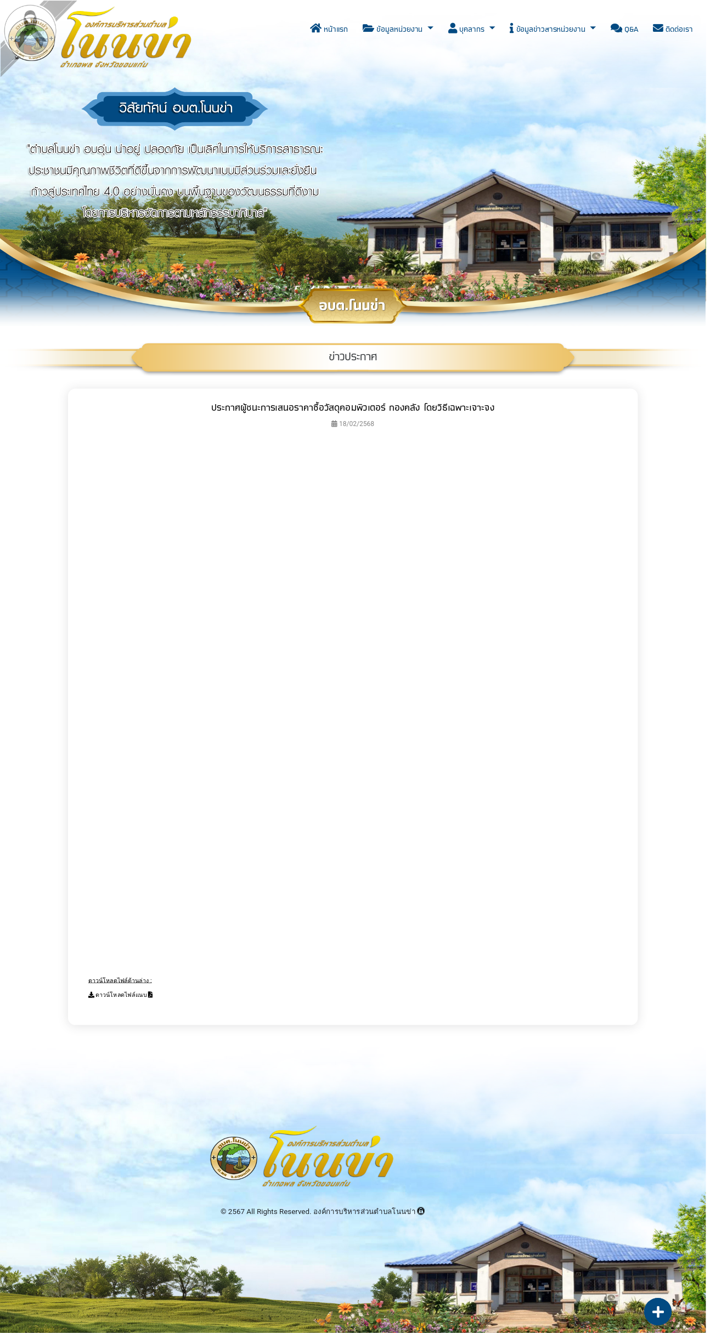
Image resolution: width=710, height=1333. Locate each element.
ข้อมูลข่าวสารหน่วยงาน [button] (548, 29)
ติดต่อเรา (672, 29)
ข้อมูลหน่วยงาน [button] (394, 29)
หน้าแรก (329, 29)
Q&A (624, 29)
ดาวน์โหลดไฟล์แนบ (120, 995)
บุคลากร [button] (467, 29)
